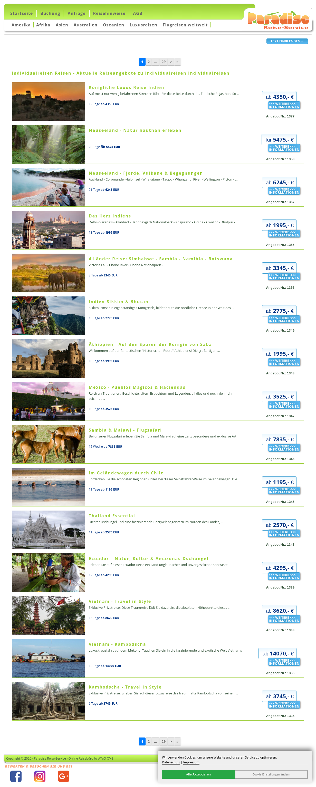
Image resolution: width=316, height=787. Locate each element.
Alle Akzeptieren (198, 774)
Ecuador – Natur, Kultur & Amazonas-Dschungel (149, 558)
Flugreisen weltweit (185, 24)
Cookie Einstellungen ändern (271, 774)
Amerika (21, 24)
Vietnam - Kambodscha (117, 644)
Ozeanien (113, 24)
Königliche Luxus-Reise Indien (127, 87)
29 (163, 61)
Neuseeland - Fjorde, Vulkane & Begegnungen (146, 173)
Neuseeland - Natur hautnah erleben (135, 130)
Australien (86, 24)
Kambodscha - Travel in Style (125, 687)
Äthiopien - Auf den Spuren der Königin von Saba (150, 344)
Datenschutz (171, 762)
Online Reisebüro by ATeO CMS (91, 758)
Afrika (43, 24)
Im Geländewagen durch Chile (126, 473)
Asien (62, 24)
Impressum (191, 762)
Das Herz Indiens (110, 216)
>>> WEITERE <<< (284, 105)
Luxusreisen (143, 24)
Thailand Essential (112, 516)
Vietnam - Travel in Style (120, 601)
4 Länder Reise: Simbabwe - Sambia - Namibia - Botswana (161, 259)
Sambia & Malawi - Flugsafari (125, 430)
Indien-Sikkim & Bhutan (119, 301)
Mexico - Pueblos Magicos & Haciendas (137, 387)
